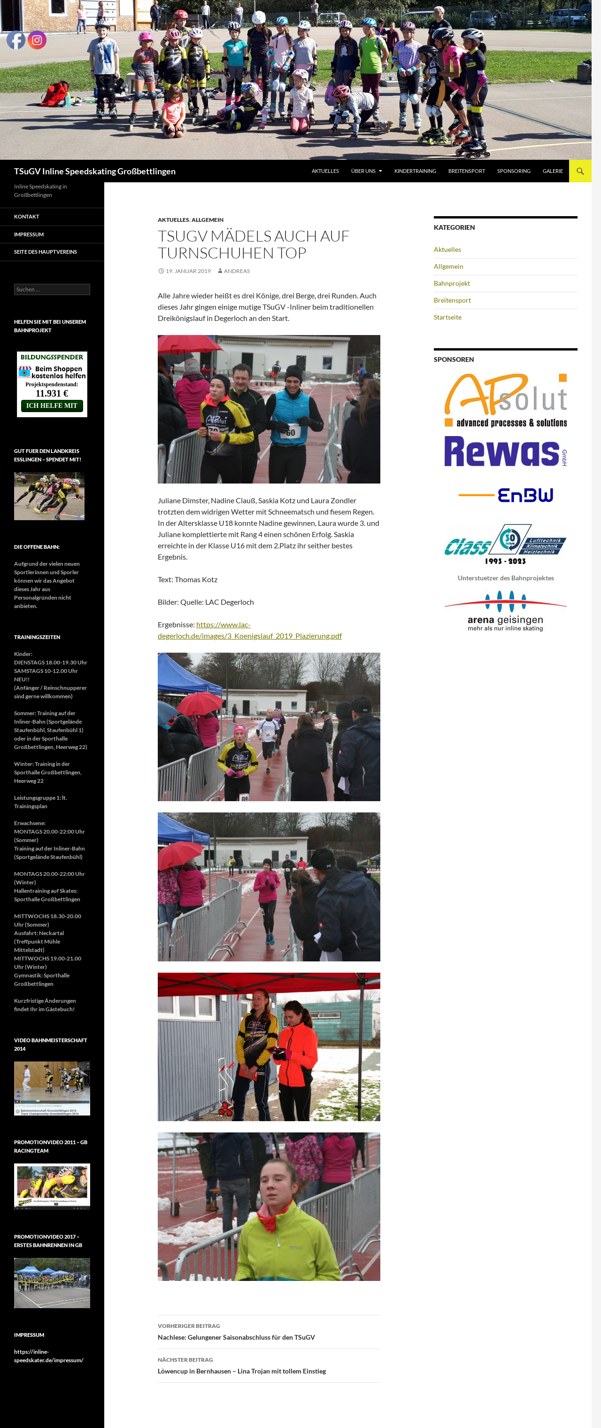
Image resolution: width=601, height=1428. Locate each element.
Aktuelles (325, 171)
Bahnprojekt (452, 283)
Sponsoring (514, 171)
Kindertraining (415, 171)
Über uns (363, 171)
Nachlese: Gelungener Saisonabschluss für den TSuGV (269, 1330)
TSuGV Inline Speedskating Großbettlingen (95, 171)
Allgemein (207, 219)
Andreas (237, 270)
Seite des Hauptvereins (45, 252)
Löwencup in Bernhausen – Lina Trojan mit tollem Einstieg (269, 1364)
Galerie (553, 171)
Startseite (448, 317)
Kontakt (26, 216)
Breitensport (466, 171)
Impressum (29, 234)
